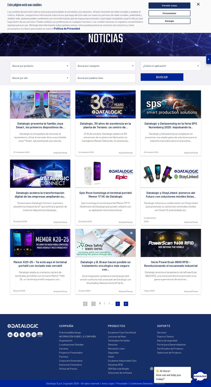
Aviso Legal (108, 383)
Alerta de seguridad (167, 340)
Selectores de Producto (169, 352)
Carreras (63, 348)
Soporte (163, 325)
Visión (111, 356)
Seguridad (113, 352)
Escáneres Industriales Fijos (122, 360)
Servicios (161, 332)
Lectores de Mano (117, 336)
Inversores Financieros (70, 364)
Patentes (160, 383)
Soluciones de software (120, 372)
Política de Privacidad (67, 28)
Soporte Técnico (165, 336)
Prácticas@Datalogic (70, 332)
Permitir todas (169, 5)
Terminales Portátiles (119, 340)
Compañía (66, 325)
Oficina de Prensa (68, 368)
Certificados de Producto (170, 348)
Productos (116, 325)
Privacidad (121, 383)
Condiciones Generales (141, 383)
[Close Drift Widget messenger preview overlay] (151, 368)
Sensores (113, 344)
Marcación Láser (116, 348)
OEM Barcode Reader (118, 368)
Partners (63, 356)
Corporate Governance (70, 360)
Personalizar (169, 13)
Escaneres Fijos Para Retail (122, 332)
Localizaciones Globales (71, 344)
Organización (65, 340)
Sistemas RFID (115, 364)
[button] (40, 66)
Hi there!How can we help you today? (168, 374)
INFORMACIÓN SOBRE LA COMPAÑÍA (77, 336)
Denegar (169, 20)
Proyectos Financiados (71, 352)
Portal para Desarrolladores (171, 344)
